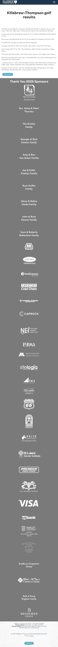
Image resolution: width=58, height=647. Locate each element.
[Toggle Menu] (54, 2)
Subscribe (29, 643)
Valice (32, 635)
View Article (8, 74)
